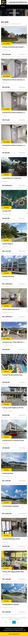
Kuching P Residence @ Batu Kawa (12, 375)
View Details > (22, 54)
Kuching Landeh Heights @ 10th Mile (12, 408)
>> (22, 622)
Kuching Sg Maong (7, 473)
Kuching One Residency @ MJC (11, 539)
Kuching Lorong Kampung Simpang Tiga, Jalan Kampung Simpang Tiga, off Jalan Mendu (14, 47)
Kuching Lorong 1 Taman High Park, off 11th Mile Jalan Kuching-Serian (14, 342)
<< (6, 622)
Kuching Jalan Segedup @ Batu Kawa (13, 572)
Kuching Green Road (8, 276)
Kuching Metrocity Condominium (11, 178)
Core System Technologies (17, 628)
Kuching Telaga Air (7, 244)
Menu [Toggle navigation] (3, 6)
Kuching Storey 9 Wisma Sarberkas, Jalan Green (14, 80)
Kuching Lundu (6, 211)
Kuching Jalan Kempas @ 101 (10, 309)
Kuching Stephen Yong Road (10, 506)
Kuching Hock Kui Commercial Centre (13, 440)
